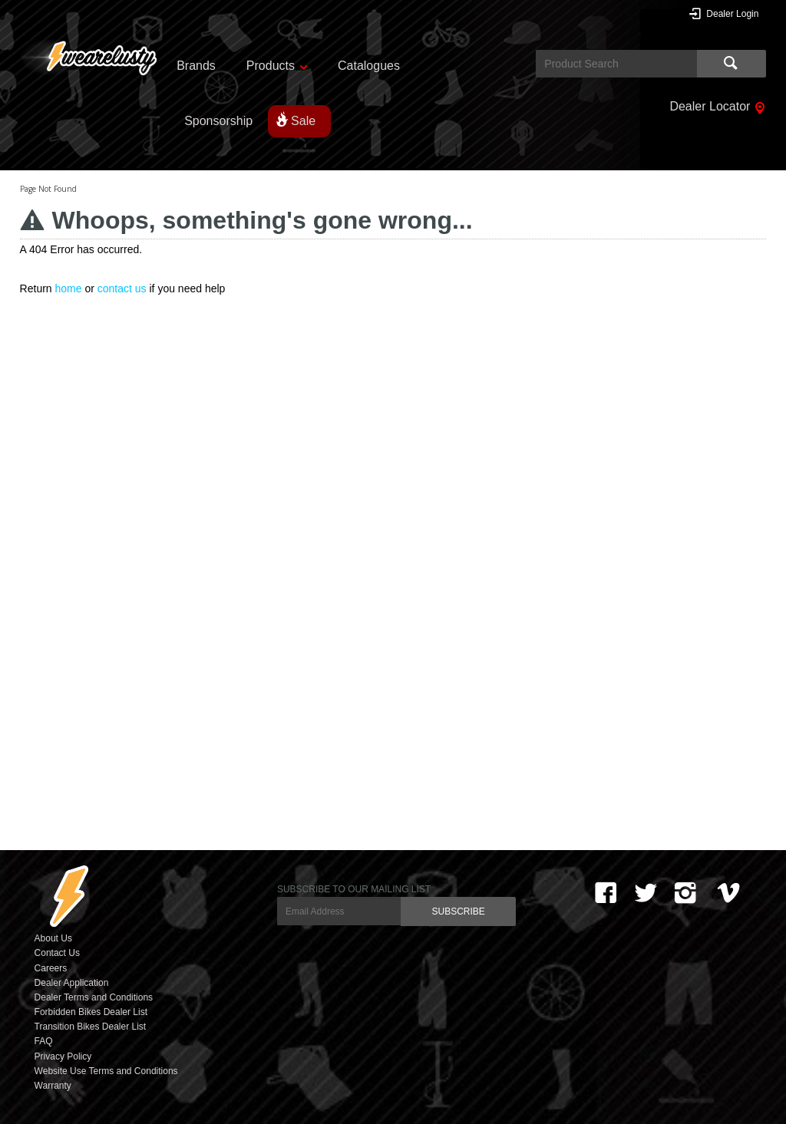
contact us (122, 288)
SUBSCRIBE (457, 911)
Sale (303, 120)
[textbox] (616, 63)
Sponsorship (218, 120)
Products (270, 65)
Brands (196, 65)
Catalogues (369, 65)
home (68, 288)
